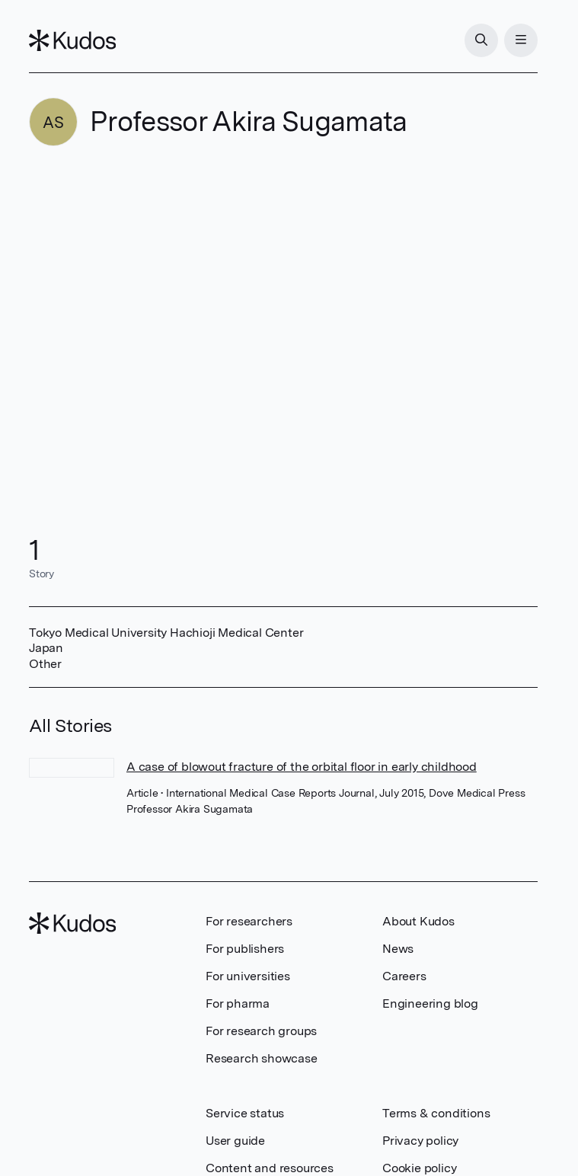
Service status (245, 1113)
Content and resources (270, 1168)
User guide (235, 1140)
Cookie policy (419, 1168)
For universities (248, 976)
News (398, 948)
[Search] (481, 40)
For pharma (238, 1003)
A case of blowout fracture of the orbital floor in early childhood (301, 766)
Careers (404, 976)
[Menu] (521, 40)
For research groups (261, 1031)
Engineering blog (430, 1003)
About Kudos (418, 921)
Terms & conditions (436, 1113)
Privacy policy (420, 1140)
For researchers (249, 921)
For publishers (245, 948)
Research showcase (262, 1058)
